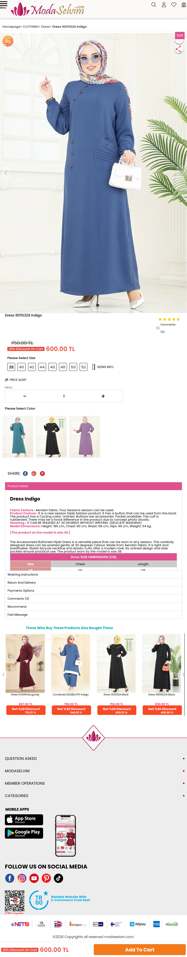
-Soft (93, 934)
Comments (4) (168, 328)
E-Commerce (108, 934)
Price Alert (18, 380)
